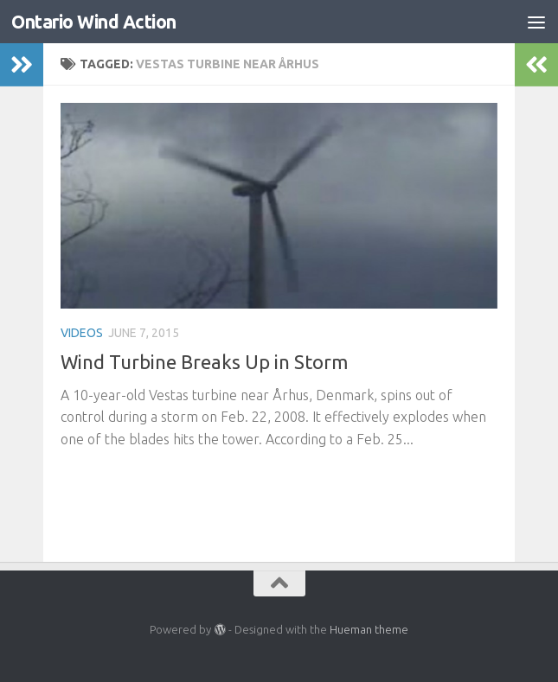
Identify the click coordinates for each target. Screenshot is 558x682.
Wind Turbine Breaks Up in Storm (204, 362)
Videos (82, 333)
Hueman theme (369, 629)
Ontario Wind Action (93, 21)
